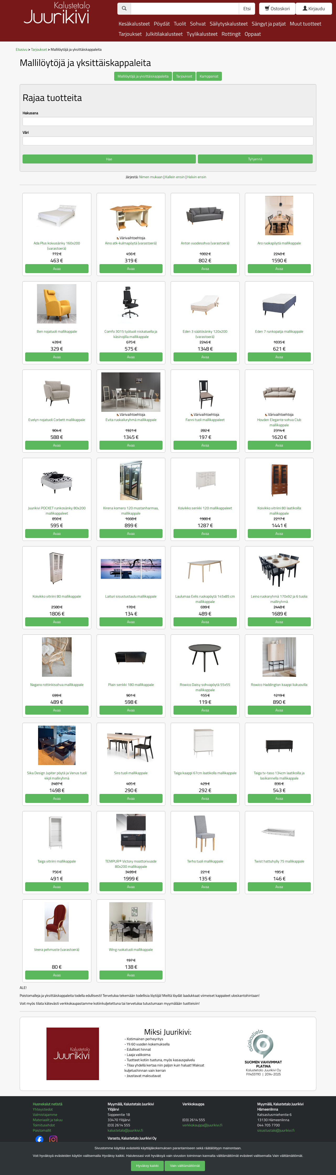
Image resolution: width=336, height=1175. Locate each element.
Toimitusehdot (44, 1125)
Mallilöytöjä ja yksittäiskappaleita (143, 76)
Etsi (247, 8)
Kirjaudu (314, 8)
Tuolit (180, 23)
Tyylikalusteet (202, 34)
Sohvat (198, 23)
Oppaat (253, 34)
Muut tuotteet (305, 23)
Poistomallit (42, 1130)
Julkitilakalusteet (164, 34)
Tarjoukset (130, 34)
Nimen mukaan (151, 176)
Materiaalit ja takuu (47, 1119)
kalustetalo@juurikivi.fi (125, 1130)
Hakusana (30, 113)
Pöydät (162, 23)
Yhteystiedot (43, 1109)
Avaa (57, 268)
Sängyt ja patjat (269, 23)
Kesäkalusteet (134, 23)
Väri (26, 132)
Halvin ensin (196, 176)
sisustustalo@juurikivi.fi (276, 1130)
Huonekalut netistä (47, 1104)
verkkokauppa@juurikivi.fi (202, 1125)
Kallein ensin (175, 176)
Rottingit (231, 34)
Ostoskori (277, 8)
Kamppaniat (209, 76)
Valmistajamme (45, 1114)
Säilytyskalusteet (229, 23)
